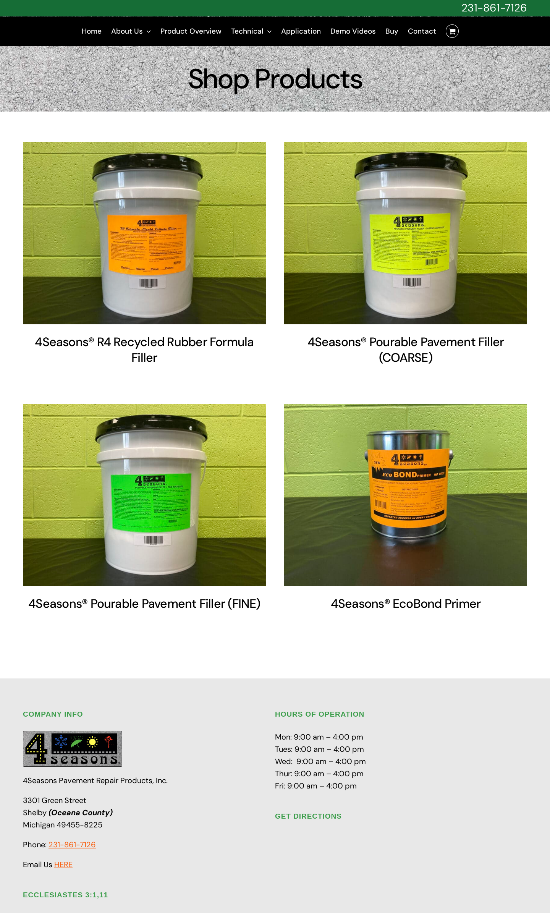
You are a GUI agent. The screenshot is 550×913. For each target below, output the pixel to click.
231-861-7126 (494, 8)
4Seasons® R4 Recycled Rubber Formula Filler (144, 350)
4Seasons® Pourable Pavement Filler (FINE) (144, 604)
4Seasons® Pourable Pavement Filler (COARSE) (405, 350)
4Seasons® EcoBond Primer (406, 604)
